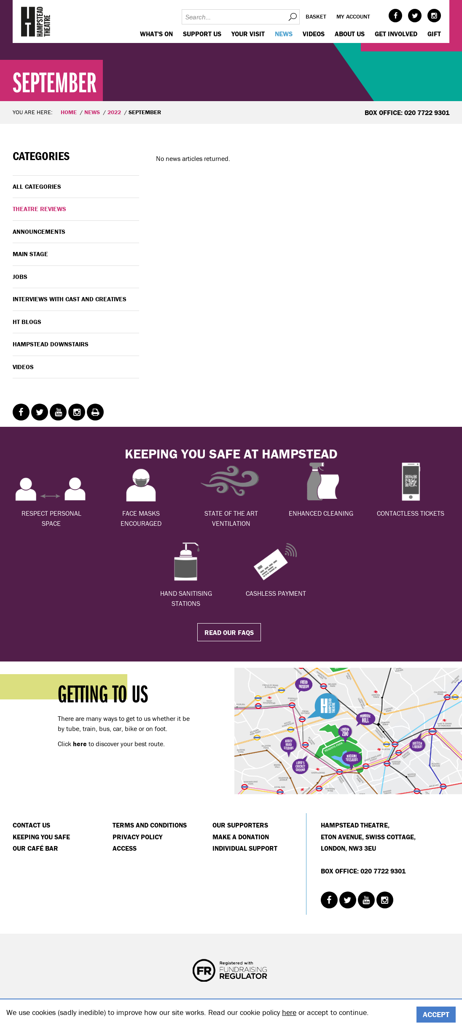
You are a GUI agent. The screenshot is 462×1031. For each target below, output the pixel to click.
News (284, 33)
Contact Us (31, 825)
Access (125, 848)
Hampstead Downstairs (51, 344)
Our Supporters (240, 825)
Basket (316, 16)
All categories (37, 186)
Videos (314, 33)
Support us (202, 33)
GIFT (434, 33)
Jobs (20, 277)
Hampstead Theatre (36, 21)
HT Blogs (27, 322)
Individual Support (244, 848)
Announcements (39, 232)
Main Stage (30, 254)
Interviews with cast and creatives (69, 299)
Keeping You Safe (41, 837)
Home (69, 112)
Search (292, 16)
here (289, 1012)
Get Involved (396, 33)
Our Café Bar (35, 848)
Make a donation (240, 837)
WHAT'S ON (156, 33)
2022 (114, 112)
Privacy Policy (137, 837)
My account (353, 16)
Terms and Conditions (150, 825)
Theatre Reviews (39, 209)
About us (350, 33)
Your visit (248, 33)
